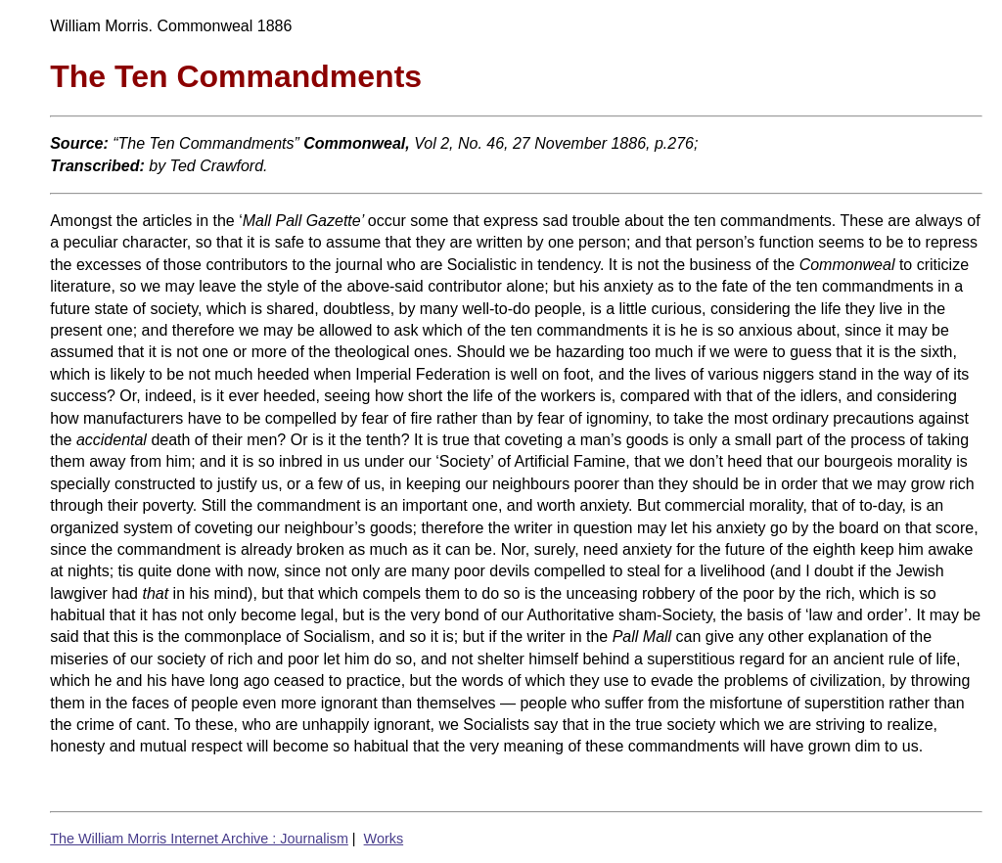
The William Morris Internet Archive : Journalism (199, 838)
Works (384, 838)
